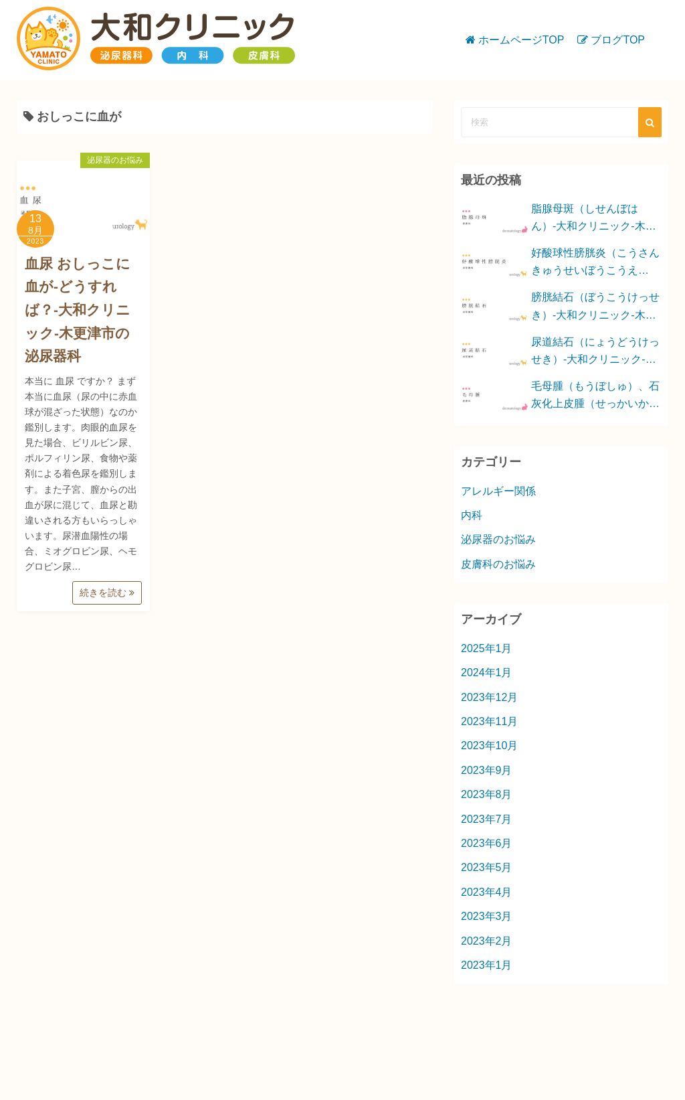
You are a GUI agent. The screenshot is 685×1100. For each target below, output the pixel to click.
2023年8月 (486, 794)
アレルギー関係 (498, 491)
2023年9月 (486, 770)
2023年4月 (486, 892)
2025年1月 (486, 648)
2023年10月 (489, 745)
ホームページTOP (521, 40)
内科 (471, 515)
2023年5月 (486, 867)
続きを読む (107, 592)
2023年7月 (486, 819)
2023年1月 (486, 965)
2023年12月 (489, 697)
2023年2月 (486, 941)
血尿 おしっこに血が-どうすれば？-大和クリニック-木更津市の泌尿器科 (77, 310)
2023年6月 (486, 843)
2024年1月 (486, 672)
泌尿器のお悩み (115, 160)
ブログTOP (618, 40)
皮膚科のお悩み (498, 564)
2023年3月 (486, 916)
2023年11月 (489, 721)
